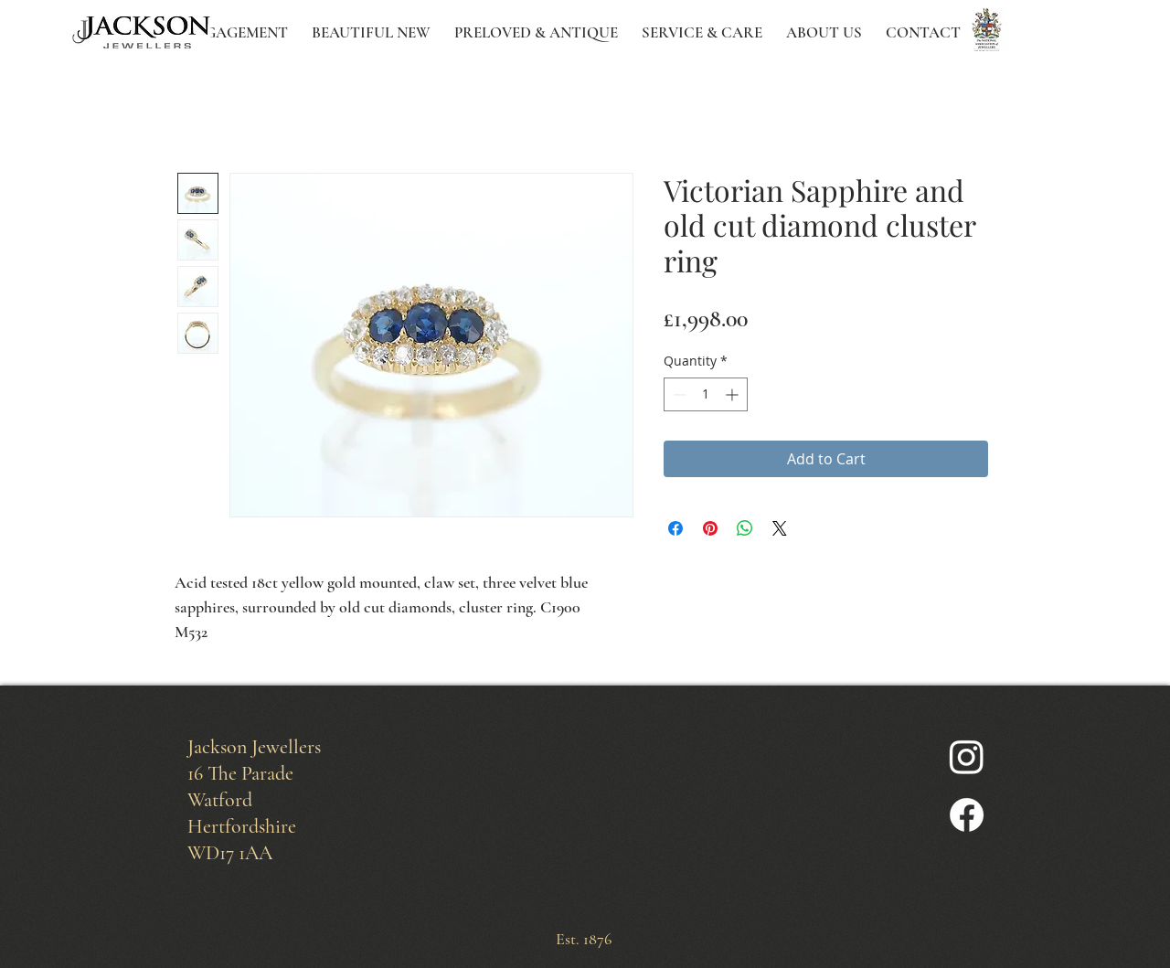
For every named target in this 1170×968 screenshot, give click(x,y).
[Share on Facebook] (675, 528)
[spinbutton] (705, 394)
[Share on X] (780, 528)
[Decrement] (677, 394)
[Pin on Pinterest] (710, 528)
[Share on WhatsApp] (745, 528)
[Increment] (733, 394)
